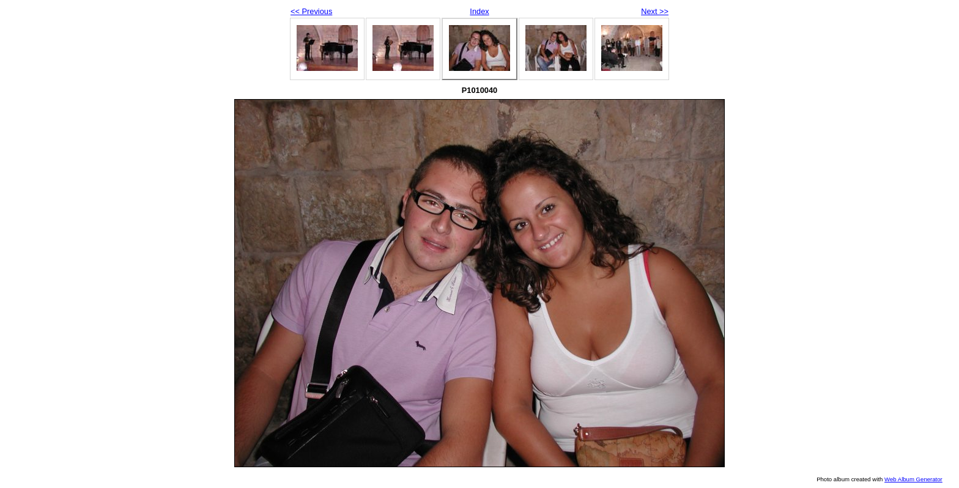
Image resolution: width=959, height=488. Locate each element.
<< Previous (311, 11)
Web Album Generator (913, 479)
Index (479, 11)
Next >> (654, 11)
